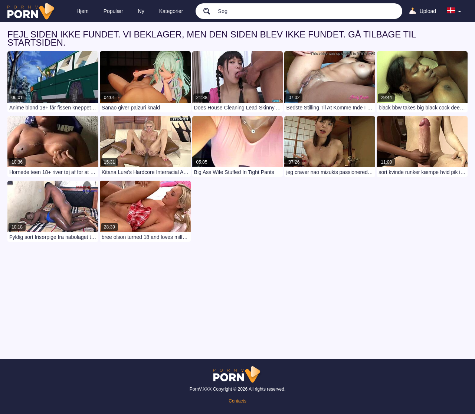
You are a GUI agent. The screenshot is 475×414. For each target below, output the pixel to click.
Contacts (237, 401)
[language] (454, 11)
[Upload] (422, 11)
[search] (203, 10)
